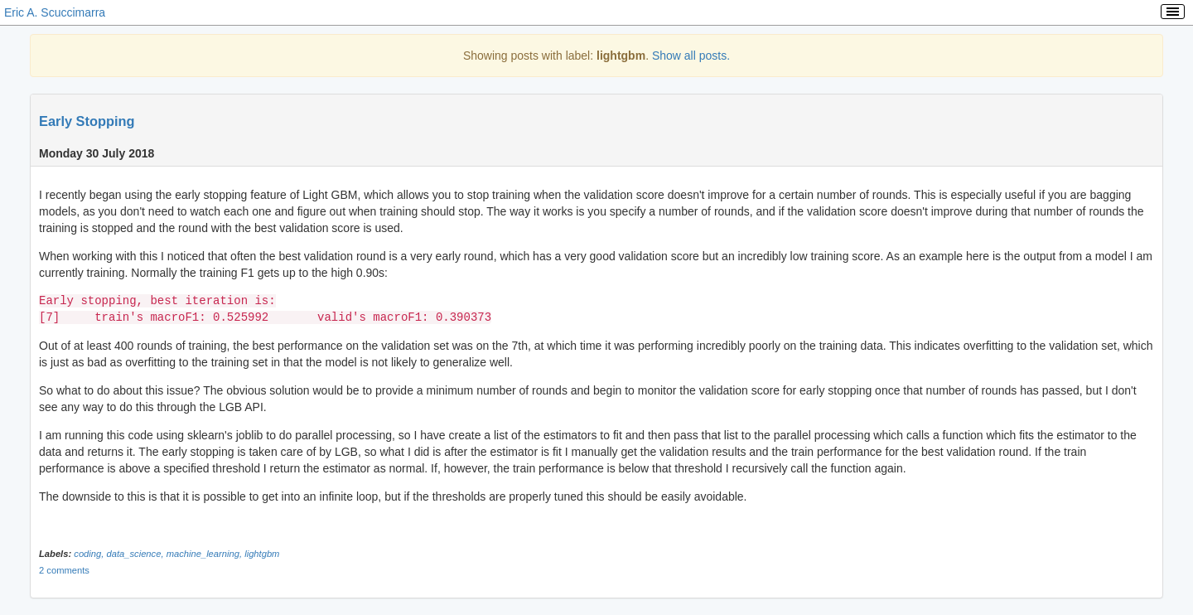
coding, (90, 554)
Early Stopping (86, 121)
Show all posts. (691, 55)
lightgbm (261, 554)
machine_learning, (206, 554)
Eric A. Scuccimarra (54, 12)
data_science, (136, 554)
